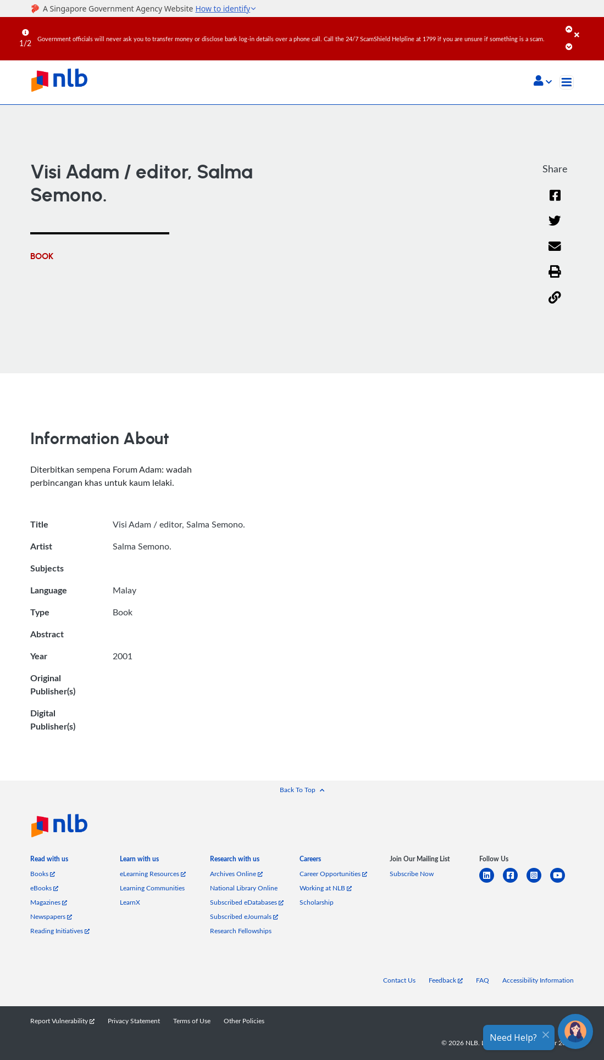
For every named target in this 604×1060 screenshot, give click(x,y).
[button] (543, 81)
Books (42, 873)
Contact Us (399, 979)
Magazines (48, 902)
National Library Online (244, 887)
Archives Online (236, 873)
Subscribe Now (412, 873)
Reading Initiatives (60, 930)
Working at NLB (326, 887)
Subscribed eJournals (244, 916)
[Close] (587, 27)
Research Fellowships (240, 930)
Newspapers (51, 916)
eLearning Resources (153, 873)
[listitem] (49, 861)
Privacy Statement (134, 1020)
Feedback (446, 979)
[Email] (554, 253)
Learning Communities (152, 887)
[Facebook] (555, 202)
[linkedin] (491, 882)
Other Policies (244, 1020)
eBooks (44, 887)
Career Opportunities (333, 873)
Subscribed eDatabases (247, 902)
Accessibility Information (538, 979)
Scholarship (317, 902)
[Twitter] (554, 227)
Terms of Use (191, 1020)
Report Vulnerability (62, 1020)
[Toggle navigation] (566, 82)
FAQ (482, 979)
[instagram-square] (538, 882)
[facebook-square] (515, 882)
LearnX (130, 902)
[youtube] (562, 882)
